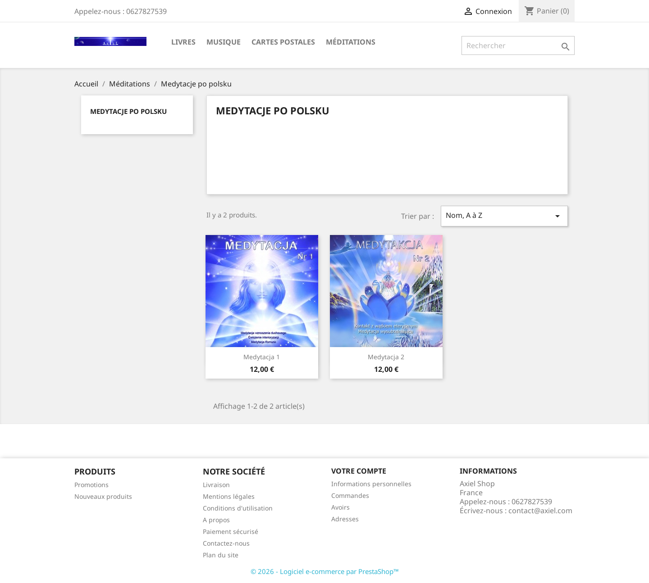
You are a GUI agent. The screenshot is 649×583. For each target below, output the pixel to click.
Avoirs (340, 507)
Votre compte (358, 471)
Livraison (216, 484)
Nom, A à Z (504, 215)
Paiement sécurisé (230, 531)
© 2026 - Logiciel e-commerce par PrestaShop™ (325, 571)
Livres (183, 42)
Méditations (350, 42)
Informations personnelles (371, 483)
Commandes (350, 495)
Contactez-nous (226, 543)
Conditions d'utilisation (238, 508)
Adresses (345, 519)
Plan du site (220, 555)
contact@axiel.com (540, 510)
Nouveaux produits (103, 496)
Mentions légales (229, 496)
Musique (223, 42)
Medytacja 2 (386, 357)
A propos (216, 519)
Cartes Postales (283, 42)
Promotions (91, 484)
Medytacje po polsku (128, 111)
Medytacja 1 (261, 357)
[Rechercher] (518, 45)
